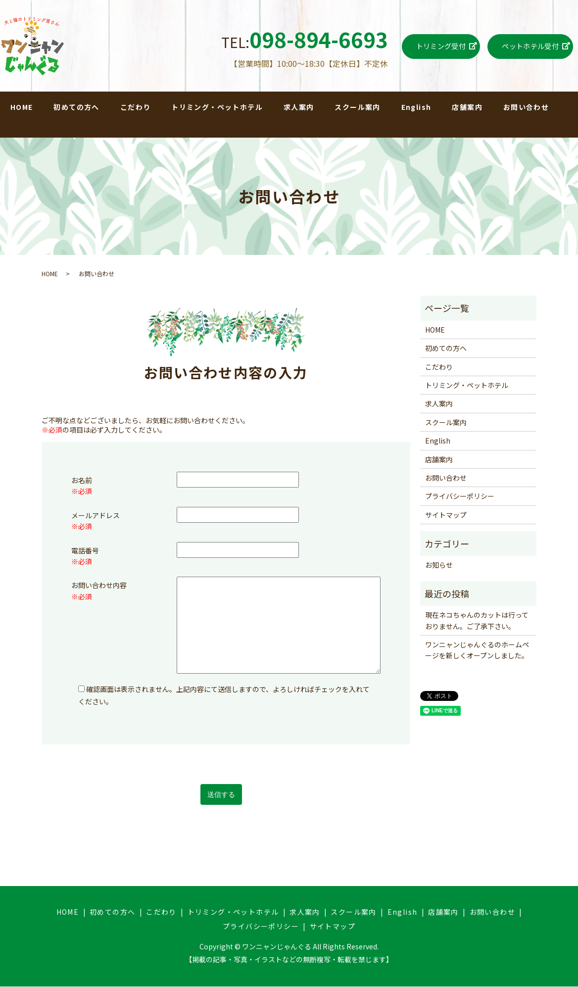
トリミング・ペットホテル (217, 107)
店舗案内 (467, 107)
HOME (21, 107)
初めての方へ (76, 107)
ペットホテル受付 (530, 46)
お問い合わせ (526, 107)
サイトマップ (446, 515)
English (416, 107)
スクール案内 (358, 107)
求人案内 (299, 107)
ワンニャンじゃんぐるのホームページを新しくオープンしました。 (477, 650)
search (10, 125)
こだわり (135, 107)
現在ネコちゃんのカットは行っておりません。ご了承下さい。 (477, 620)
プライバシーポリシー (459, 496)
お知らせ (439, 565)
